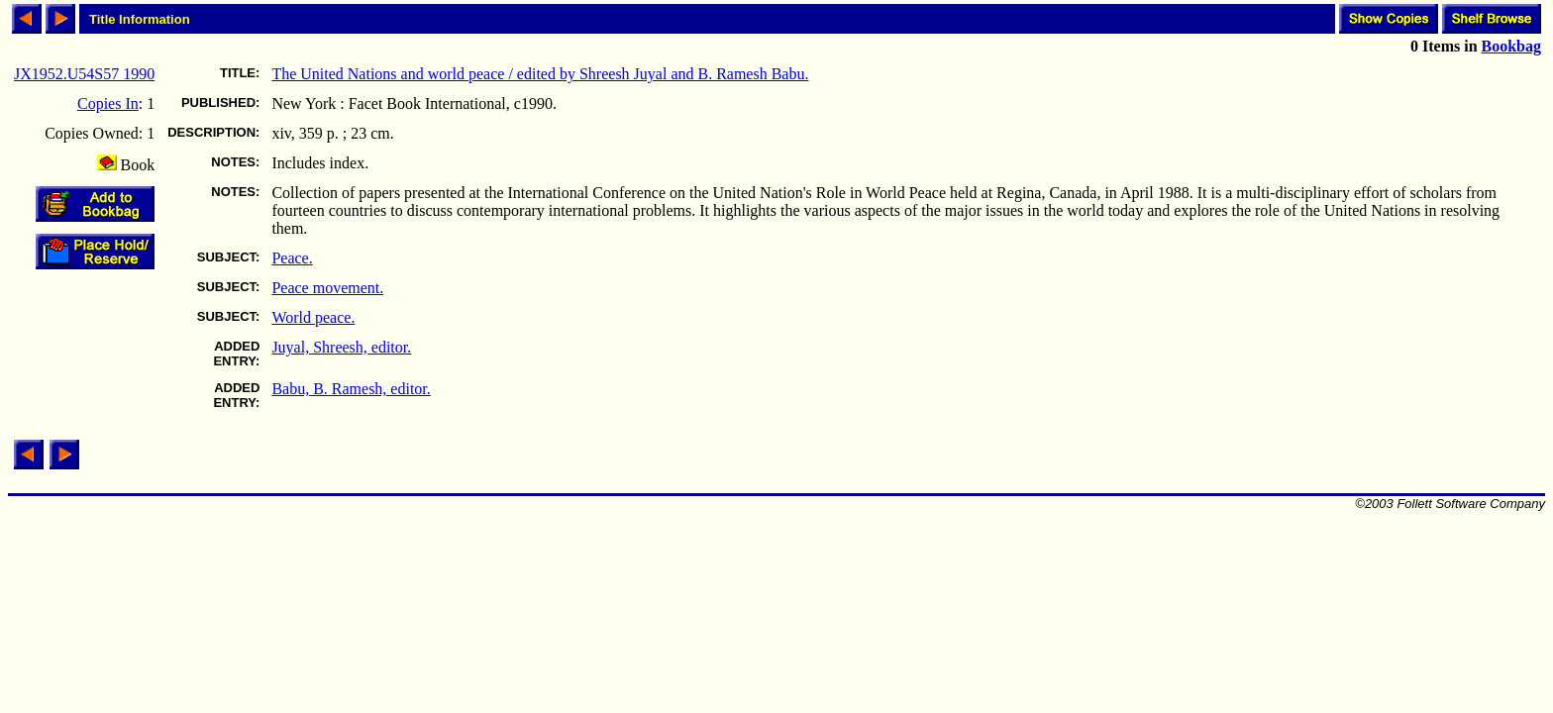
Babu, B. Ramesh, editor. (350, 388)
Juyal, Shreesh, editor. (341, 347)
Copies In (108, 103)
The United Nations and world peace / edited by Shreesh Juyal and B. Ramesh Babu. (539, 73)
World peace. (313, 317)
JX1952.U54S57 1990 (84, 73)
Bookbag (1511, 46)
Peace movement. (327, 287)
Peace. (291, 258)
